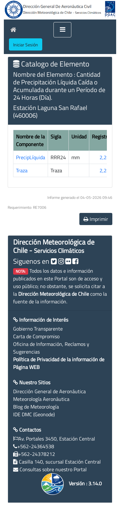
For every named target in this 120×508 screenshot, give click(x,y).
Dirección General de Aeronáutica (49, 391)
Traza (22, 170)
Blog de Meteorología (36, 406)
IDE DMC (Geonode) (34, 414)
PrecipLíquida (30, 157)
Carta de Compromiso (36, 336)
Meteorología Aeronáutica (41, 399)
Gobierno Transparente (38, 328)
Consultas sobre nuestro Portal (53, 469)
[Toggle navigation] (62, 29)
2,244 (106, 157)
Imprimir (96, 219)
